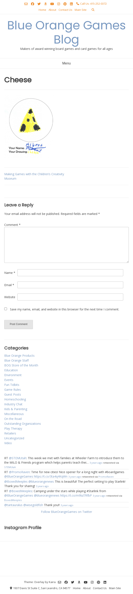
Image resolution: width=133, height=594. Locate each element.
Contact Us (65, 10)
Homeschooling (15, 399)
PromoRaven (106, 476)
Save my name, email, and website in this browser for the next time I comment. (64, 309)
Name (9, 273)
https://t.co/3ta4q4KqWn (50, 476)
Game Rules (12, 390)
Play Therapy (13, 428)
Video (8, 443)
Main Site (81, 10)
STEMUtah (10, 467)
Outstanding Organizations (22, 424)
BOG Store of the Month (21, 365)
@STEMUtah (17, 458)
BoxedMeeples (13, 500)
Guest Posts (12, 394)
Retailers (10, 433)
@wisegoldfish (33, 505)
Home (42, 10)
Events (8, 380)
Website (9, 297)
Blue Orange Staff (16, 360)
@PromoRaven (19, 472)
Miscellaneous (14, 414)
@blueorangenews (41, 481)
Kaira (52, 582)
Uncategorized (14, 438)
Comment (12, 225)
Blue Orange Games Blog (66, 32)
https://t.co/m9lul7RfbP (76, 495)
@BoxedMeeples (16, 481)
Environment (13, 375)
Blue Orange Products (19, 356)
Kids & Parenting (15, 409)
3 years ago (96, 462)
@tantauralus (13, 505)
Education (11, 370)
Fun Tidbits (11, 385)
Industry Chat (13, 404)
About (52, 10)
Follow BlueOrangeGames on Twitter (66, 512)
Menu (66, 63)
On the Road (13, 419)
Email (9, 285)
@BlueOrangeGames (18, 476)
